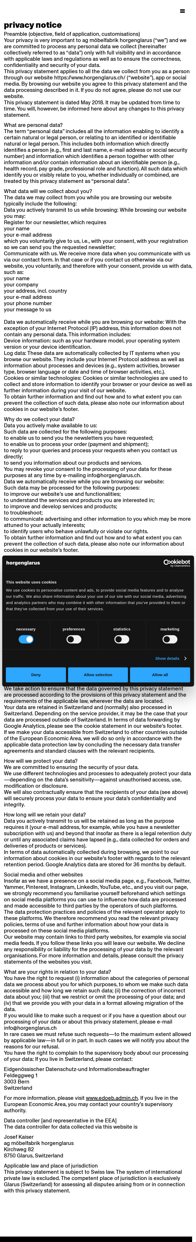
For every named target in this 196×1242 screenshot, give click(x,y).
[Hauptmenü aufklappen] (182, 11)
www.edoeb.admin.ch (112, 1098)
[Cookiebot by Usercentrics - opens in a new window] (167, 563)
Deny (36, 675)
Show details (167, 658)
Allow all (160, 675)
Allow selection (98, 675)
